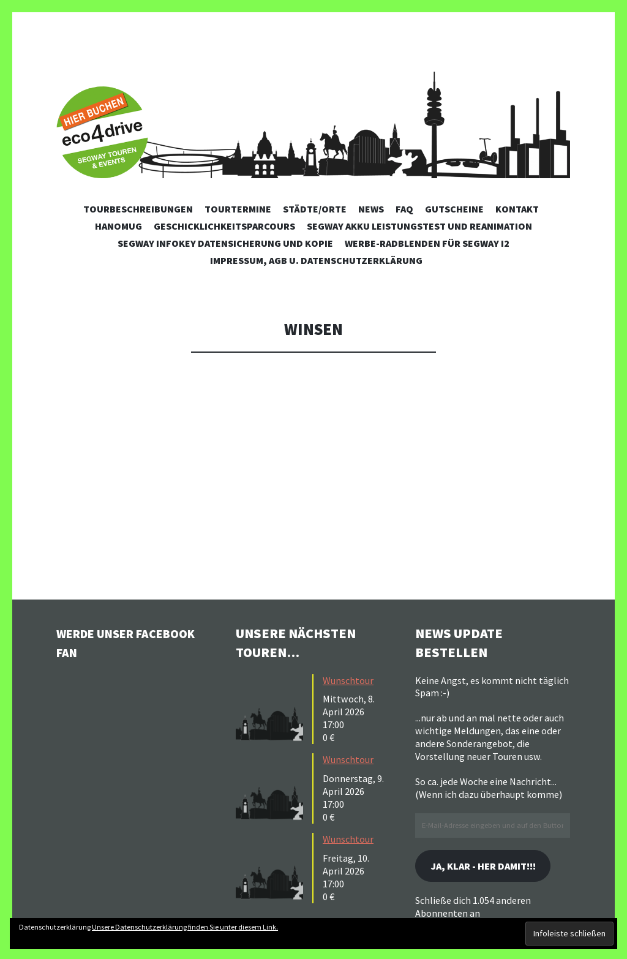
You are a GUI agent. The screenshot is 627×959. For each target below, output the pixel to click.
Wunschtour (348, 680)
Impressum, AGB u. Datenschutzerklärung (316, 260)
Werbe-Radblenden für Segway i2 (427, 243)
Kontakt (517, 209)
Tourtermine (238, 209)
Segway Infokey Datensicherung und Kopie (225, 243)
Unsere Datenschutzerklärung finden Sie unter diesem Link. (185, 926)
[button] (272, 708)
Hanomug (118, 226)
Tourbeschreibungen (138, 209)
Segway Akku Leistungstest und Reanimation (419, 226)
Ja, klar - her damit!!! (491, 867)
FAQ (404, 209)
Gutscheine (454, 209)
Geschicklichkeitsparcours (224, 226)
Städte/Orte (315, 209)
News (371, 209)
